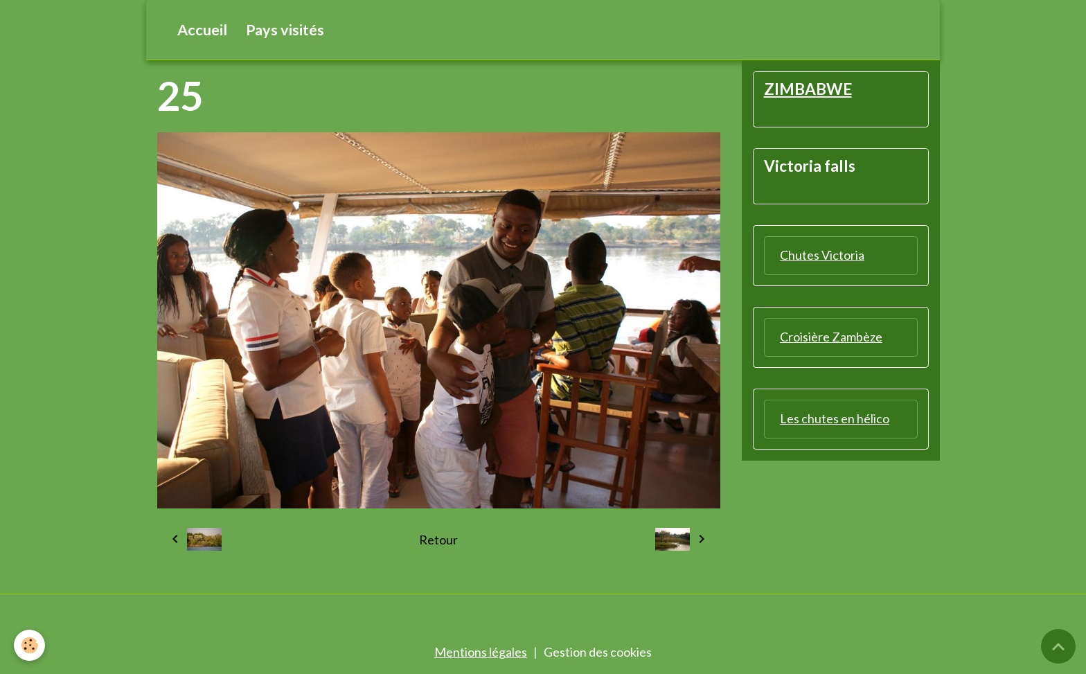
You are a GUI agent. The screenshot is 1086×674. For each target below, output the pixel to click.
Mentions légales (480, 651)
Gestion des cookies (598, 651)
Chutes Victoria (822, 255)
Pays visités (285, 30)
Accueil (202, 30)
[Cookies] (29, 645)
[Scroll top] (1058, 646)
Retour (438, 539)
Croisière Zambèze (831, 336)
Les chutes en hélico (834, 418)
